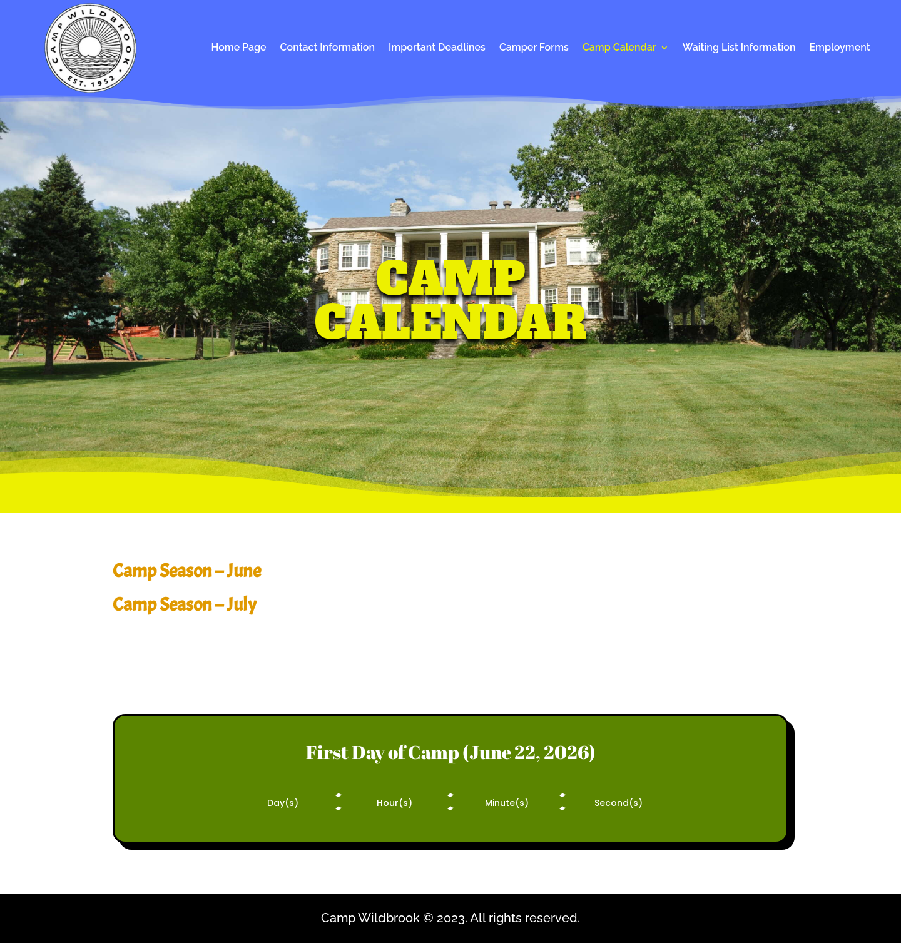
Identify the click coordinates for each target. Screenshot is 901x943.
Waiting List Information (739, 48)
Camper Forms (534, 48)
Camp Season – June (187, 571)
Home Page (238, 48)
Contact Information (327, 48)
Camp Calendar (619, 48)
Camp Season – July (185, 604)
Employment (840, 48)
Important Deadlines (437, 48)
